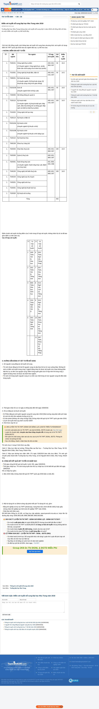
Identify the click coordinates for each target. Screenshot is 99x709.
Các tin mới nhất (8, 619)
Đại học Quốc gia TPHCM (78, 44)
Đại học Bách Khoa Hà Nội (78, 41)
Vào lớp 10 (10, 12)
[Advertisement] (35, 40)
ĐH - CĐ (16, 12)
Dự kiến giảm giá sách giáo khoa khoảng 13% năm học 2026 (84, 80)
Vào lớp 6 (4, 12)
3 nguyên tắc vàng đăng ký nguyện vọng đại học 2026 (19, 625)
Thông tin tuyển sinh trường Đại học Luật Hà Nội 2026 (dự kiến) (22, 622)
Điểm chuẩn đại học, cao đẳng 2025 (81, 35)
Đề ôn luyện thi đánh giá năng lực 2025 (82, 38)
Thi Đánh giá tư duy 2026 (78, 32)
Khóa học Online (58, 657)
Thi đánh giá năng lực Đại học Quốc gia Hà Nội (83, 28)
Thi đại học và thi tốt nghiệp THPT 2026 (82, 21)
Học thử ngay (57, 430)
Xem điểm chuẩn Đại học (44, 663)
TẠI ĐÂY (36, 543)
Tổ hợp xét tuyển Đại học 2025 (44, 673)
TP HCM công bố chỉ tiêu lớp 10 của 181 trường (82, 107)
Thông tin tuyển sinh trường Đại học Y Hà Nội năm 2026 (20, 627)
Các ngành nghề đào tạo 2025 (59, 668)
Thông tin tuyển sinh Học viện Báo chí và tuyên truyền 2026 (21, 629)
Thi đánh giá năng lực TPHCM (79, 24)
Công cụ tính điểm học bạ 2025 (43, 668)
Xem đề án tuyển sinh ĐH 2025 (44, 658)
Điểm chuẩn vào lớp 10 (59, 673)
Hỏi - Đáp (22, 12)
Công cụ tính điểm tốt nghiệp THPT (59, 663)
